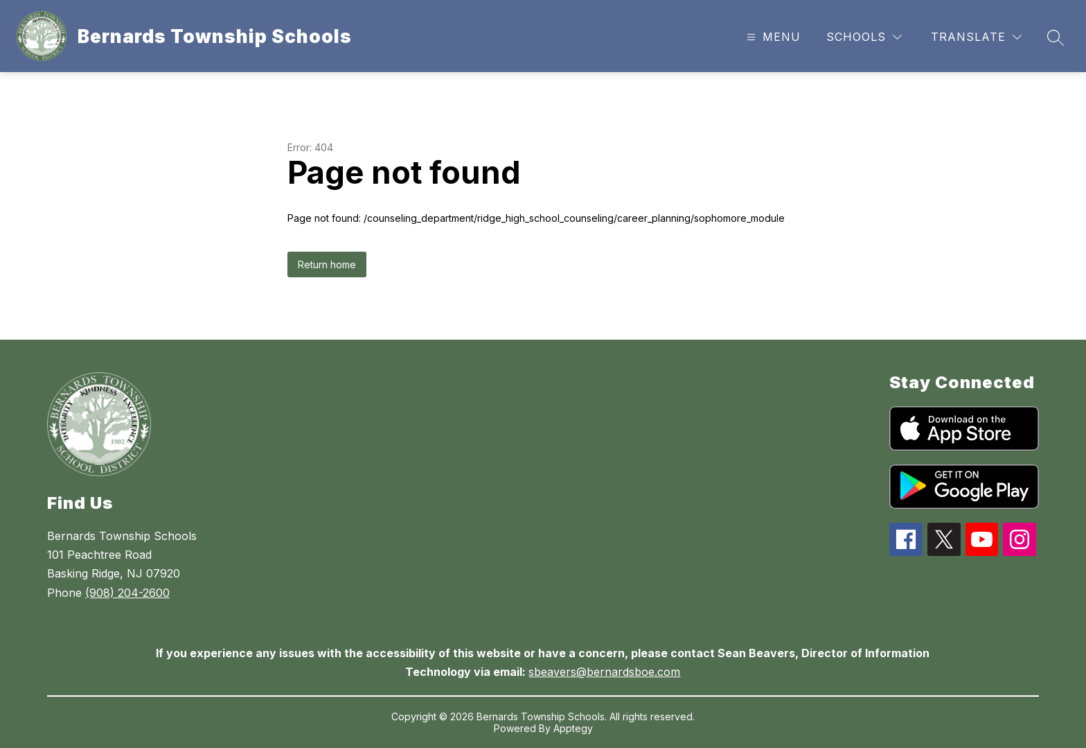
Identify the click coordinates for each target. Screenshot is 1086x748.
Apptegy (573, 728)
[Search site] (1055, 37)
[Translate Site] (976, 37)
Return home (327, 264)
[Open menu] (772, 37)
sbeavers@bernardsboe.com (604, 672)
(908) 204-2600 (127, 593)
